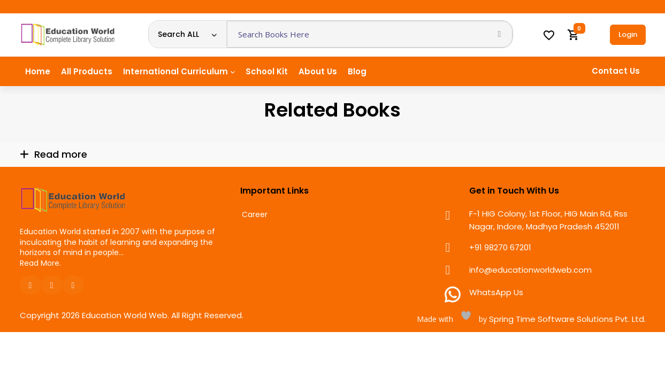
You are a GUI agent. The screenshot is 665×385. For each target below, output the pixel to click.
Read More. (40, 263)
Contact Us (616, 70)
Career (254, 215)
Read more (60, 154)
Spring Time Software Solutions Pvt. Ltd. (566, 319)
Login (627, 34)
